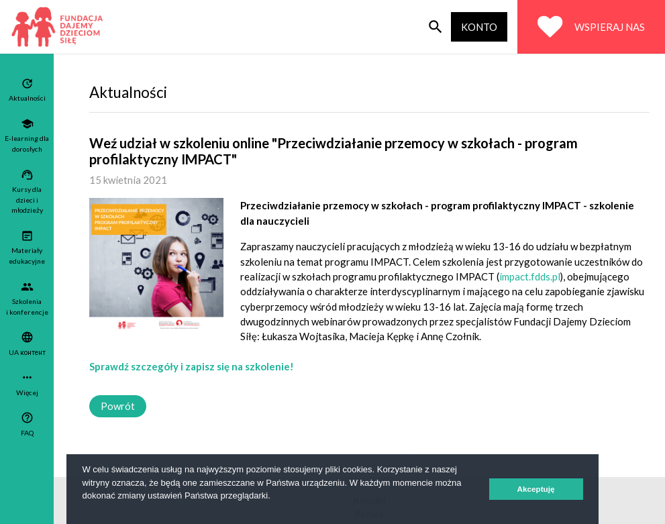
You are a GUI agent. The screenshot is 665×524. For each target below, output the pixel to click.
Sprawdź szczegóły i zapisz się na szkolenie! (191, 366)
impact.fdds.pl (529, 276)
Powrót (118, 406)
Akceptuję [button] (536, 488)
